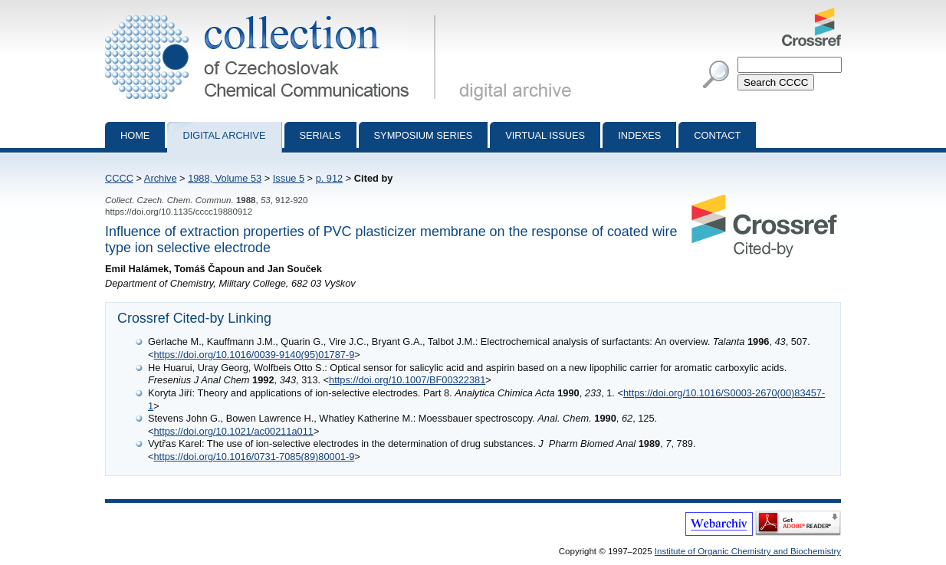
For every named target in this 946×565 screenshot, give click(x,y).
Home (134, 135)
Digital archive (223, 135)
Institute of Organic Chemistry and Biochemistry (748, 551)
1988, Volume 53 (224, 178)
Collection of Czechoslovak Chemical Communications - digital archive (273, 14)
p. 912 (329, 178)
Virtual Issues (545, 135)
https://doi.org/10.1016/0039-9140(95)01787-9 (253, 354)
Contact (717, 135)
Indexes (639, 135)
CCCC (119, 178)
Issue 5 (288, 178)
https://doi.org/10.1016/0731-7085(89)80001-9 (253, 456)
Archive (160, 178)
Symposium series (423, 135)
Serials (320, 135)
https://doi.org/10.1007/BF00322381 (407, 380)
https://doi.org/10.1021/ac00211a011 (233, 431)
